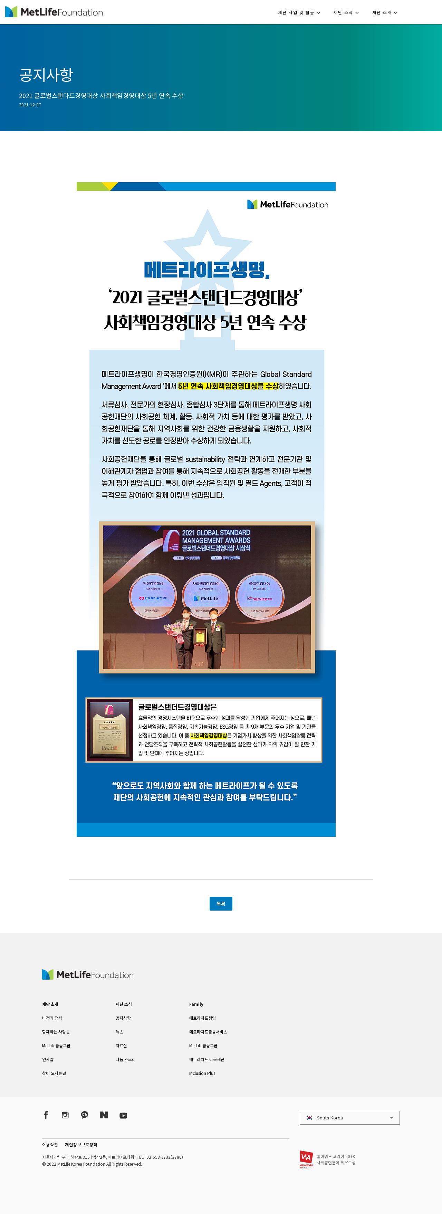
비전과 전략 (52, 1018)
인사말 (48, 1059)
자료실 (121, 1045)
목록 (221, 903)
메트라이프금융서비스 (208, 1032)
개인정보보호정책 (81, 1144)
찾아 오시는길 (54, 1073)
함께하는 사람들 (56, 1032)
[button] (301, 12)
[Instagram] (65, 1115)
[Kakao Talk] (84, 1115)
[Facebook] (46, 1115)
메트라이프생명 (202, 1018)
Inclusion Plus (202, 1073)
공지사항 (123, 1018)
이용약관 (50, 1144)
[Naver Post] (104, 1115)
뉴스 (119, 1032)
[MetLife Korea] (87, 977)
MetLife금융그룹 (56, 1045)
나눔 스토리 (126, 1059)
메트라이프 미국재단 (206, 1059)
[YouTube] (123, 1115)
